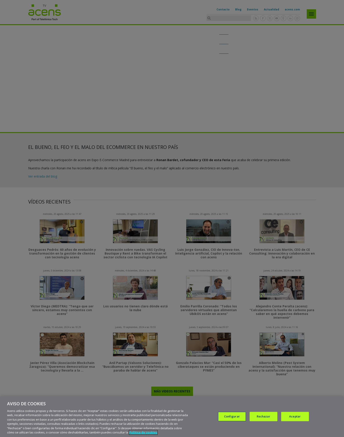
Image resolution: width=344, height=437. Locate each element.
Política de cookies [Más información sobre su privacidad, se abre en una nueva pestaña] (143, 432)
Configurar (232, 416)
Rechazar (263, 416)
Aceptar (295, 416)
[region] (172, 417)
